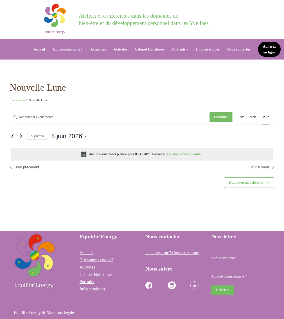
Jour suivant (262, 167)
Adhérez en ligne (269, 49)
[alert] (142, 154)
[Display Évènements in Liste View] (241, 117)
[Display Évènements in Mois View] (253, 117)
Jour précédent (24, 167)
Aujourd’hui (37, 136)
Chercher (221, 117)
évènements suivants (185, 154)
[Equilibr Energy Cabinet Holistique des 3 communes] (56, 19)
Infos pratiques (208, 49)
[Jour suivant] (21, 136)
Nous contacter (238, 49)
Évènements (17, 100)
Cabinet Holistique (149, 49)
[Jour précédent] (12, 136)
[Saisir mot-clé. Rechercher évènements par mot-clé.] (110, 117)
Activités (120, 49)
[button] (187, 49)
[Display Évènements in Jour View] (265, 117)
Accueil (39, 49)
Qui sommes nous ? (68, 49)
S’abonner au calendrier (247, 182)
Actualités (98, 49)
